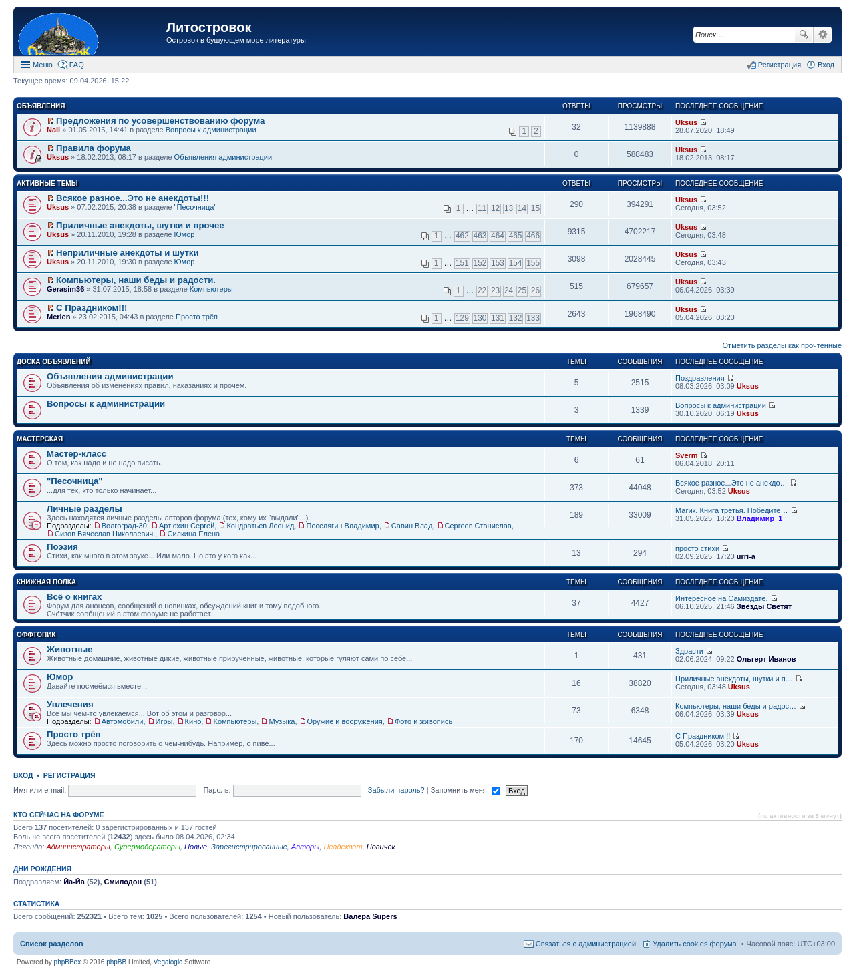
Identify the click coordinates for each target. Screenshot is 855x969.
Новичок (381, 847)
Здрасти (689, 651)
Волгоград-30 (124, 526)
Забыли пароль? (396, 790)
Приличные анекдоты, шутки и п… (734, 678)
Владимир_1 (760, 518)
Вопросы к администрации (211, 130)
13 (508, 208)
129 (462, 318)
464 (497, 235)
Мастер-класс (76, 454)
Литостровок (208, 27)
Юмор (184, 234)
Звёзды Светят (764, 606)
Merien (58, 317)
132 (515, 318)
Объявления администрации (223, 157)
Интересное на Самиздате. (721, 598)
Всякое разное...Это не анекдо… (731, 483)
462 (462, 235)
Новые (195, 847)
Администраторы (78, 847)
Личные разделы (84, 509)
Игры (164, 721)
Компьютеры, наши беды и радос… (735, 706)
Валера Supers (370, 916)
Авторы (305, 847)
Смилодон (123, 882)
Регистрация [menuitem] (779, 65)
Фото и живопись (423, 721)
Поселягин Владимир (342, 526)
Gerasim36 (65, 289)
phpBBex (67, 962)
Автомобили (123, 721)
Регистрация (69, 775)
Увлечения (70, 704)
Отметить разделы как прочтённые (782, 345)
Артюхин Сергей (186, 526)
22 (482, 290)
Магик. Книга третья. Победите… (731, 510)
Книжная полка (46, 582)
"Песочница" (195, 207)
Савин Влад (412, 526)
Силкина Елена (193, 534)
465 (515, 235)
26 (535, 290)
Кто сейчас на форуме (58, 815)
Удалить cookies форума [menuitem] (695, 944)
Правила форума (93, 148)
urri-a (746, 556)
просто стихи (697, 548)
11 (482, 208)
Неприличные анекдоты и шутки (127, 253)
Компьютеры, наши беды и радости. (136, 280)
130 (480, 318)
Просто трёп (197, 317)
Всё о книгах (74, 597)
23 (495, 290)
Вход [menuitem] (826, 65)
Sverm (686, 455)
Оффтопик (36, 634)
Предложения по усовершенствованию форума (160, 121)
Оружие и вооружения (345, 721)
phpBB (116, 962)
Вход (23, 775)
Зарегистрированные (249, 847)
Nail (53, 130)
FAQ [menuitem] (76, 65)
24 (508, 290)
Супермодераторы (147, 847)
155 (533, 263)
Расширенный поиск (823, 35)
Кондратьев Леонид (260, 526)
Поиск (804, 35)
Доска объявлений (54, 361)
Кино (193, 721)
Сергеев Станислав (478, 526)
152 (480, 263)
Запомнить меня (465, 790)
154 (515, 263)
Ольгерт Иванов (766, 659)
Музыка (282, 721)
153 (497, 263)
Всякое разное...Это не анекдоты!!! (132, 198)
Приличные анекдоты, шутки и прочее (140, 225)
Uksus (686, 122)
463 (480, 235)
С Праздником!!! (91, 308)
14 (522, 208)
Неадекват (342, 847)
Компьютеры (211, 289)
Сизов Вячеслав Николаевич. (105, 534)
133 (533, 318)
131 (497, 318)
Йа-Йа (74, 882)
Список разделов (51, 944)
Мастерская (40, 439)
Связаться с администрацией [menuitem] (586, 944)
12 (495, 208)
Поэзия (62, 547)
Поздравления (700, 378)
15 (535, 208)
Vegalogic (168, 962)
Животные (70, 649)
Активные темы (47, 183)
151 (462, 263)
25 (522, 290)
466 (533, 235)
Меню (43, 65)
